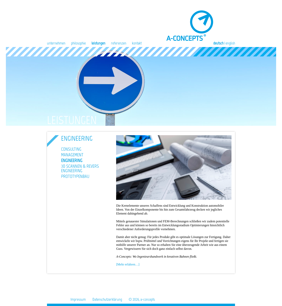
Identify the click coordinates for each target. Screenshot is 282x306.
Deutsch (218, 43)
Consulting (71, 149)
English (230, 43)
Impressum (78, 299)
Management (72, 155)
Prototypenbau (75, 176)
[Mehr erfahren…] (127, 264)
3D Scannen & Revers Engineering (80, 168)
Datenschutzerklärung (107, 299)
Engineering (71, 160)
